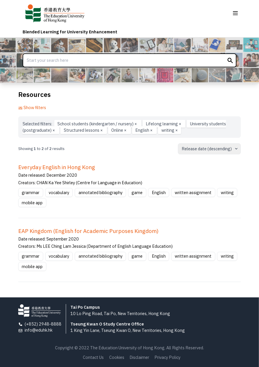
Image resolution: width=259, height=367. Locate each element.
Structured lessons (84, 130)
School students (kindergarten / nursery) (97, 123)
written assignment (193, 192)
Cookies (116, 357)
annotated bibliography (101, 192)
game (137, 192)
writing (169, 130)
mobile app (32, 202)
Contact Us (93, 357)
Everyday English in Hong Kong (56, 167)
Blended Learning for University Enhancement (70, 32)
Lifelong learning (164, 123)
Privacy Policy (167, 357)
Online (119, 130)
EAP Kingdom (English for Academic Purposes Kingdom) (88, 230)
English (144, 130)
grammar (30, 192)
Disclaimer (139, 357)
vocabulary (59, 192)
